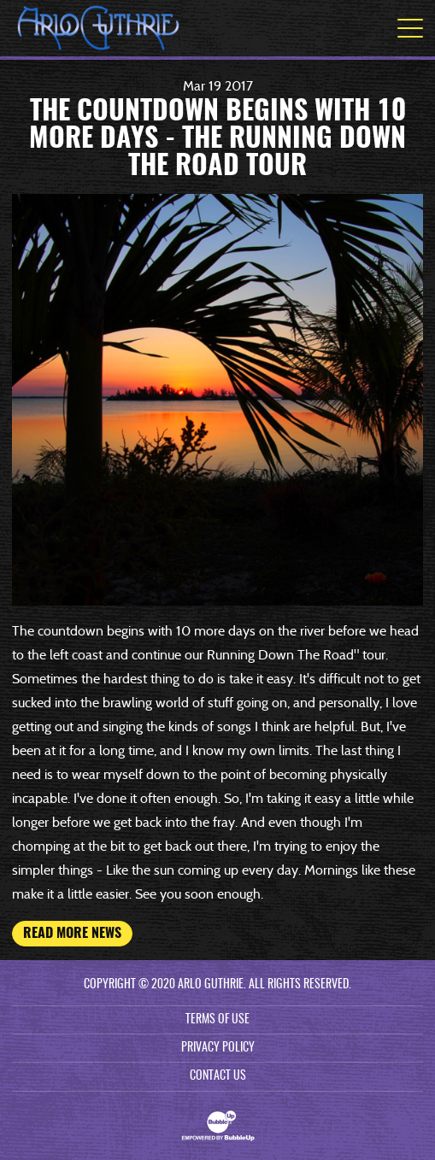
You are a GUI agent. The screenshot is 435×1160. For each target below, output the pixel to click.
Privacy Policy (218, 1048)
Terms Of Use (217, 1020)
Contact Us (218, 1076)
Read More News (72, 933)
